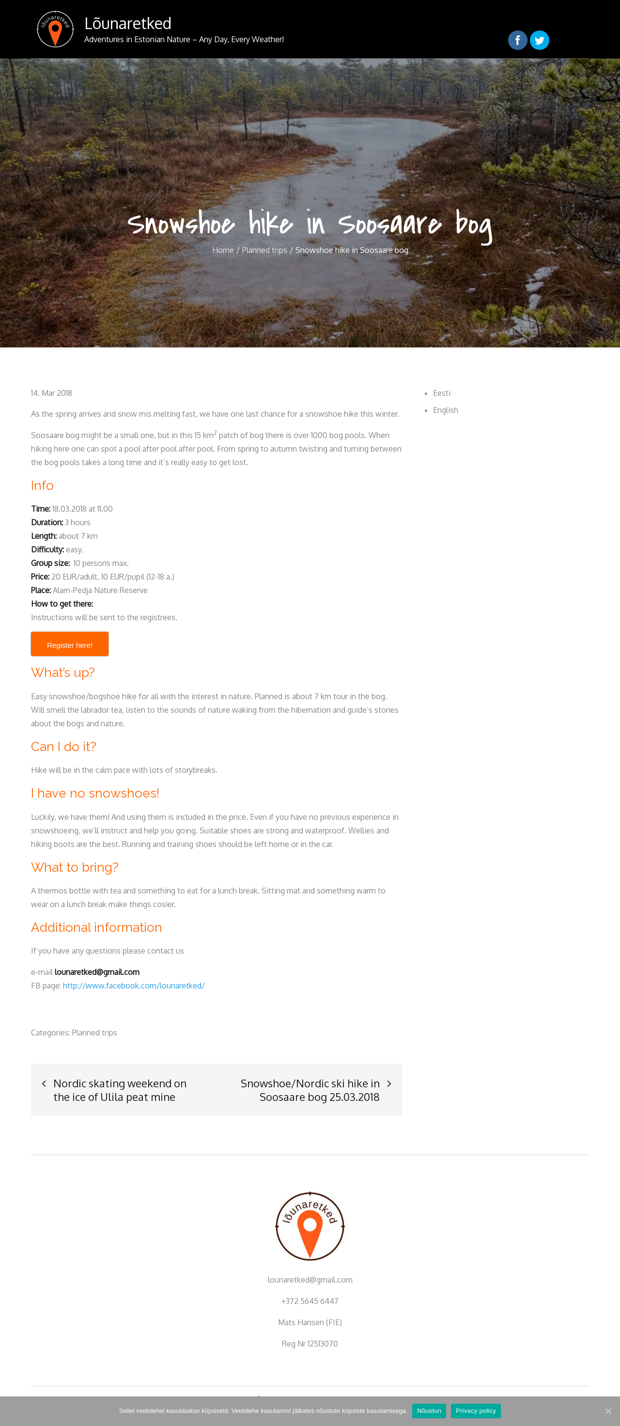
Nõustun (429, 1410)
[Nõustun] (608, 1411)
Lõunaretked (127, 23)
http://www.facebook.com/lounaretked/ (134, 985)
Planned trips (94, 1032)
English (445, 410)
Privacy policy (476, 1410)
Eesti (441, 393)
